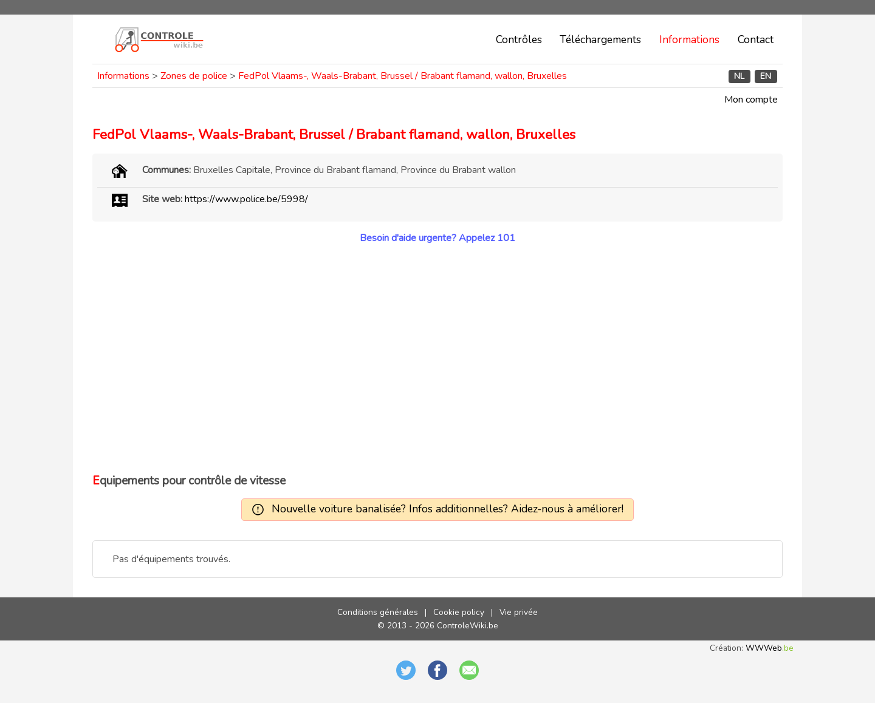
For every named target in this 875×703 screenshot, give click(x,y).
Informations (689, 39)
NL (739, 76)
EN (765, 76)
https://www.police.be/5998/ (246, 199)
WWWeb (770, 648)
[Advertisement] (437, 359)
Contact (756, 39)
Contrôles (519, 39)
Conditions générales (377, 612)
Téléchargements (600, 39)
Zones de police (193, 76)
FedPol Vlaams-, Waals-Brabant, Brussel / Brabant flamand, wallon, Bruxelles (402, 76)
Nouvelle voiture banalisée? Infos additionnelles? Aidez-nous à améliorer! (447, 508)
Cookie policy (458, 612)
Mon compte (751, 99)
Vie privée (518, 612)
